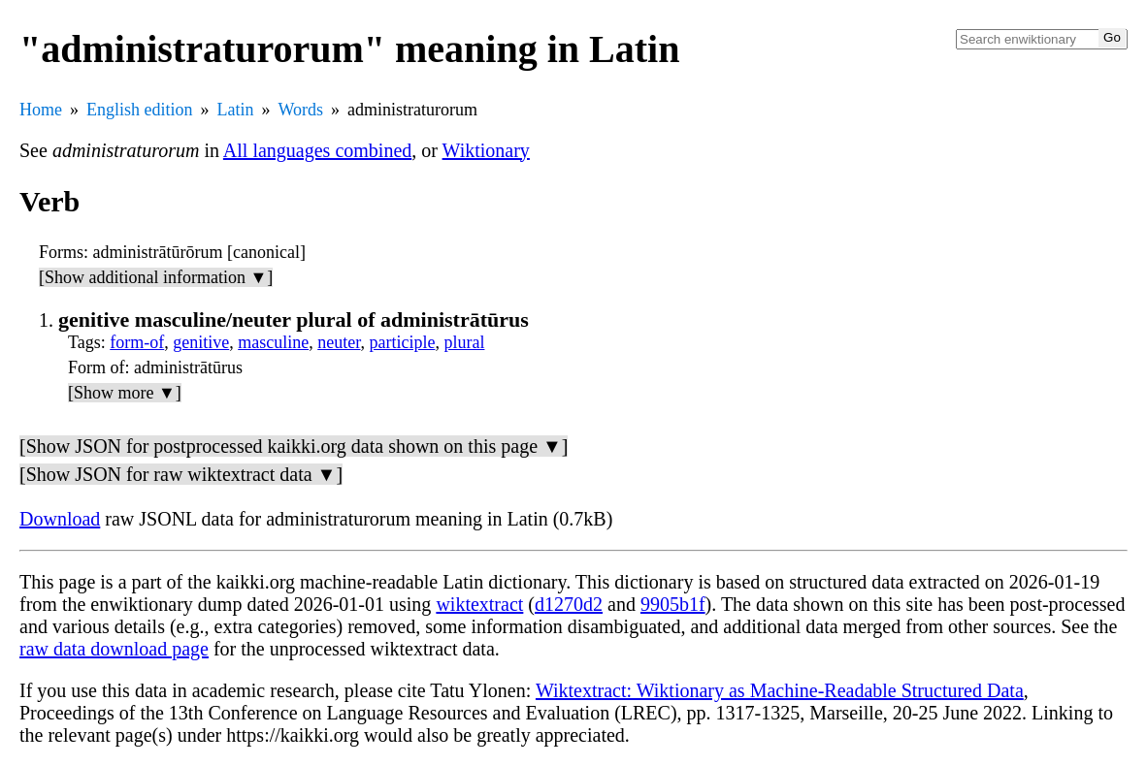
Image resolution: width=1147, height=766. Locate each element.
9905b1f (672, 604)
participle (402, 342)
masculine (273, 342)
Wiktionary (486, 150)
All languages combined (317, 150)
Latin (235, 109)
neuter (338, 342)
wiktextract (479, 604)
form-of (137, 342)
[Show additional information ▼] (156, 277)
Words (301, 109)
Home (40, 109)
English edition (139, 109)
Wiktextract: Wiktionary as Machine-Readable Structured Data (780, 690)
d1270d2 (569, 604)
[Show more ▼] (124, 392)
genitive (201, 342)
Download (59, 518)
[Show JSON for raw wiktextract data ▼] (181, 474)
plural (463, 342)
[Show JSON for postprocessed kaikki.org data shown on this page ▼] (293, 446)
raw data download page (114, 648)
